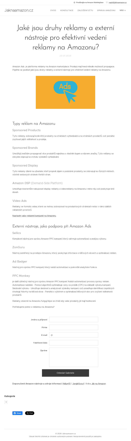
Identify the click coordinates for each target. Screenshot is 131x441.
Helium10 (66, 383)
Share (17, 413)
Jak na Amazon (98, 383)
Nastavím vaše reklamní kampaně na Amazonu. (34, 215)
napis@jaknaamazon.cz (118, 2)
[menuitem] (59, 10)
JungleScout (78, 383)
